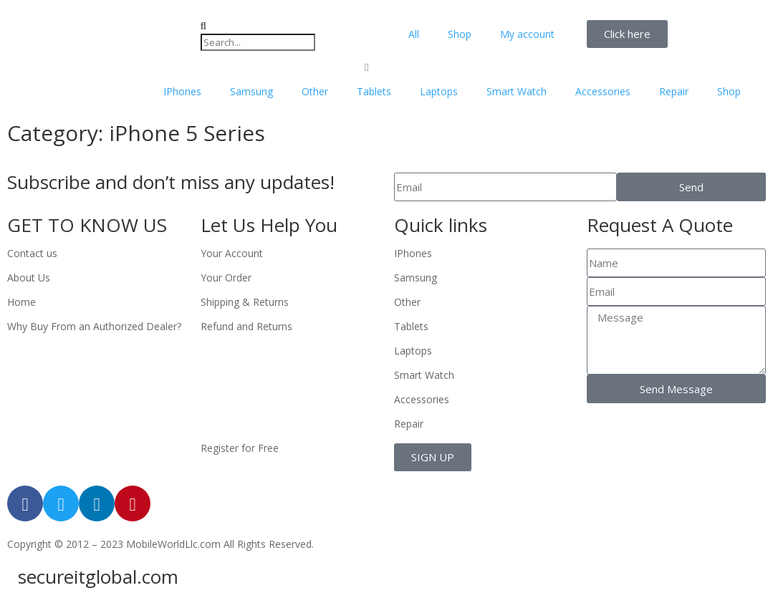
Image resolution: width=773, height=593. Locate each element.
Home (21, 302)
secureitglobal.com (98, 576)
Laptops (439, 91)
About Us (28, 277)
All (413, 34)
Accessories (602, 91)
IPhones (182, 91)
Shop (459, 34)
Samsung (251, 91)
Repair (673, 91)
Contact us (32, 253)
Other (315, 91)
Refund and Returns (246, 326)
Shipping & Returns (245, 302)
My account (527, 34)
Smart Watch (516, 91)
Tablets (374, 91)
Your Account (232, 253)
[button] (290, 25)
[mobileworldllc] (96, 34)
